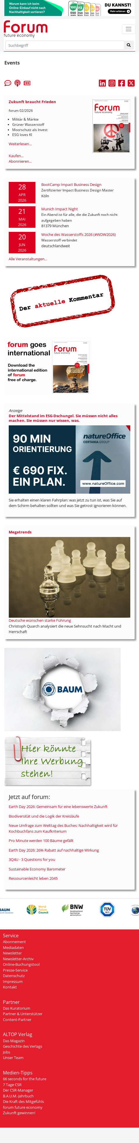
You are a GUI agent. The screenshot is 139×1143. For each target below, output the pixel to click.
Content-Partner (17, 1019)
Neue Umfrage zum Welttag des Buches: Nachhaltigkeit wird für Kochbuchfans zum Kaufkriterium (63, 828)
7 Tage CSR (12, 1084)
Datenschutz (14, 975)
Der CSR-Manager (18, 1090)
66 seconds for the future (24, 1078)
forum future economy (22, 1107)
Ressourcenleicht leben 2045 (33, 878)
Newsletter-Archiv (18, 958)
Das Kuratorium (16, 1008)
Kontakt (10, 987)
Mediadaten (13, 947)
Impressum (13, 981)
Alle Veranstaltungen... (28, 258)
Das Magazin (14, 1040)
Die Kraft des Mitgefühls (23, 1101)
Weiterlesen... (20, 143)
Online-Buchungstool (21, 964)
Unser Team (13, 1057)
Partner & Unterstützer (22, 1013)
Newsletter (12, 953)
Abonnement (14, 941)
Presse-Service (15, 970)
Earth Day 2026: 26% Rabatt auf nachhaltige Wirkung (54, 850)
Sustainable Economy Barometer (37, 869)
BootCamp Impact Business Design (71, 184)
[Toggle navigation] (128, 29)
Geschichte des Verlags (22, 1046)
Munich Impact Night (59, 209)
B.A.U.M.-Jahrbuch (18, 1096)
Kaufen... (16, 155)
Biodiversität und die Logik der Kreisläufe (44, 816)
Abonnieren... (20, 161)
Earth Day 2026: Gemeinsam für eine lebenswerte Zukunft (58, 806)
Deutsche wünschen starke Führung (40, 620)
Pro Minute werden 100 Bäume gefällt (41, 840)
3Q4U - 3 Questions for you (32, 859)
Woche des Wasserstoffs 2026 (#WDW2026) (78, 234)
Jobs (6, 1052)
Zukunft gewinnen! (19, 1112)
